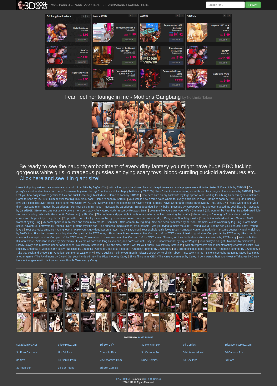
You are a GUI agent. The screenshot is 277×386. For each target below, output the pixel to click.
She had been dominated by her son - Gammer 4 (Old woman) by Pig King (196, 222)
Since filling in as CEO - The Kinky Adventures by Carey (162, 256)
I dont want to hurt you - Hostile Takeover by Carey (228, 256)
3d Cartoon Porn (151, 352)
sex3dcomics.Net (26, 344)
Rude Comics (149, 360)
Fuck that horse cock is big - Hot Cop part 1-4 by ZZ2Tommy (70, 233)
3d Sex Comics (109, 367)
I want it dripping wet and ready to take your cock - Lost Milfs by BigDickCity (61, 187)
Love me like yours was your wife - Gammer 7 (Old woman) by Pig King (192, 210)
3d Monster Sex (150, 344)
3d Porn (229, 360)
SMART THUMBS (145, 337)
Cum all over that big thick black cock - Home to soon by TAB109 (87, 199)
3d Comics (189, 344)
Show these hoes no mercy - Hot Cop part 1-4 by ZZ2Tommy (144, 233)
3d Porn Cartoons (27, 352)
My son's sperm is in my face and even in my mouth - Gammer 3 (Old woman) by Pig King (96, 222)
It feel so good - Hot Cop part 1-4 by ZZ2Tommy (211, 233)
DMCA (126, 379)
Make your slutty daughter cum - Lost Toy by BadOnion (107, 229)
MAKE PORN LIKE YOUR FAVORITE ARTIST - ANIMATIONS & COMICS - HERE (100, 4)
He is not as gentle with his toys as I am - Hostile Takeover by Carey (56, 260)
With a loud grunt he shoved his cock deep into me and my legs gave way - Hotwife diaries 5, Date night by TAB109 (177, 187)
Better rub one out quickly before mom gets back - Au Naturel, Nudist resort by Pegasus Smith (91, 210)
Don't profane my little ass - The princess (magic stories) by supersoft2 (108, 225)
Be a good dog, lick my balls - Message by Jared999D (167, 206)
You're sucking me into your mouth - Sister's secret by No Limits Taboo (138, 252)
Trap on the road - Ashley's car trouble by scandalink (94, 218)
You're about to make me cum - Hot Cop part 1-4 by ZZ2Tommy (123, 237)
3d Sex (20, 360)
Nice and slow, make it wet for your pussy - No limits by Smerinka (143, 244)
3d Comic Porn (67, 360)
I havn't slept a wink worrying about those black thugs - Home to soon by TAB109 (203, 191)
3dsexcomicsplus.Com (238, 344)
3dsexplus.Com (67, 344)
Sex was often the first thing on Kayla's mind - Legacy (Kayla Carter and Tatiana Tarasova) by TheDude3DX (162, 202)
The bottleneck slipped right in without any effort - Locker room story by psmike (143, 214)
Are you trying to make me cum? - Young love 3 (180, 225)
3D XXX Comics (152, 379)
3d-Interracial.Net (193, 352)
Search (253, 4)
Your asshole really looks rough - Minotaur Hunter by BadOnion (179, 229)
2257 (118, 379)
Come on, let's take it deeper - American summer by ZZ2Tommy (133, 248)
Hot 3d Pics (65, 352)
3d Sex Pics (190, 360)
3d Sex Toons (66, 367)
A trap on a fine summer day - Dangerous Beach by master (163, 218)
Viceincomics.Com (111, 360)
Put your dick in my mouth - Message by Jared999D (102, 206)
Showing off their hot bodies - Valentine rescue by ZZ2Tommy (199, 237)
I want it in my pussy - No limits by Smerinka (66, 248)
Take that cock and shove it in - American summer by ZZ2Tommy (54, 252)
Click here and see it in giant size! (59, 178)
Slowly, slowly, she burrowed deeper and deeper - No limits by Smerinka (59, 244)
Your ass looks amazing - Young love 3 (49, 229)
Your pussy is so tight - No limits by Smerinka (226, 241)
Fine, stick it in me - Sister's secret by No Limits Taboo (214, 252)
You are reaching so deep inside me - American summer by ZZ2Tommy (216, 248)
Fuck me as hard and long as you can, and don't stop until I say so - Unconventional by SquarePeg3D (136, 241)
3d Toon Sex (23, 367)
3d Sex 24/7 (107, 344)
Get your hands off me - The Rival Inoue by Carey (97, 256)
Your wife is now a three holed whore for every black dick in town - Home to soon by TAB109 (183, 199)
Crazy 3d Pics (108, 352)
